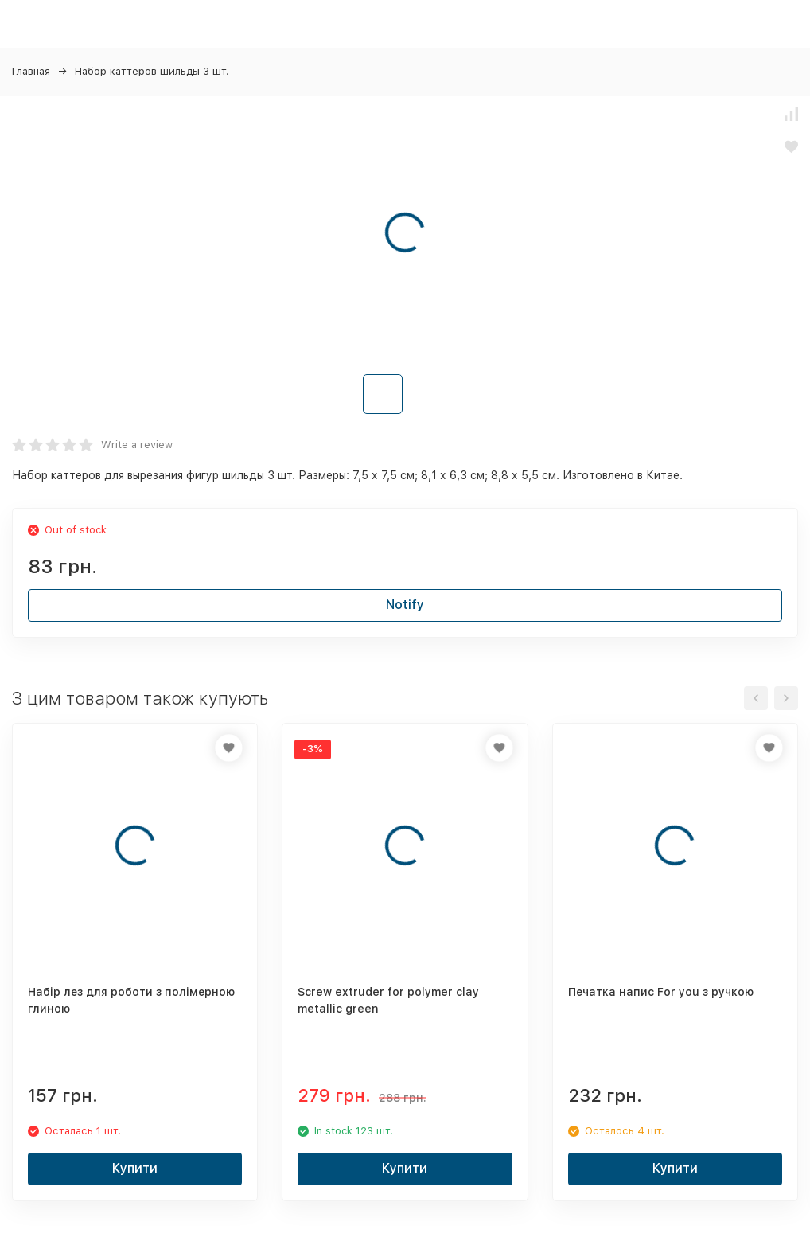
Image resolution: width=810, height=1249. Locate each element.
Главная (31, 71)
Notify (405, 604)
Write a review (137, 445)
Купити (135, 1168)
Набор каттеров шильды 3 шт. (152, 71)
